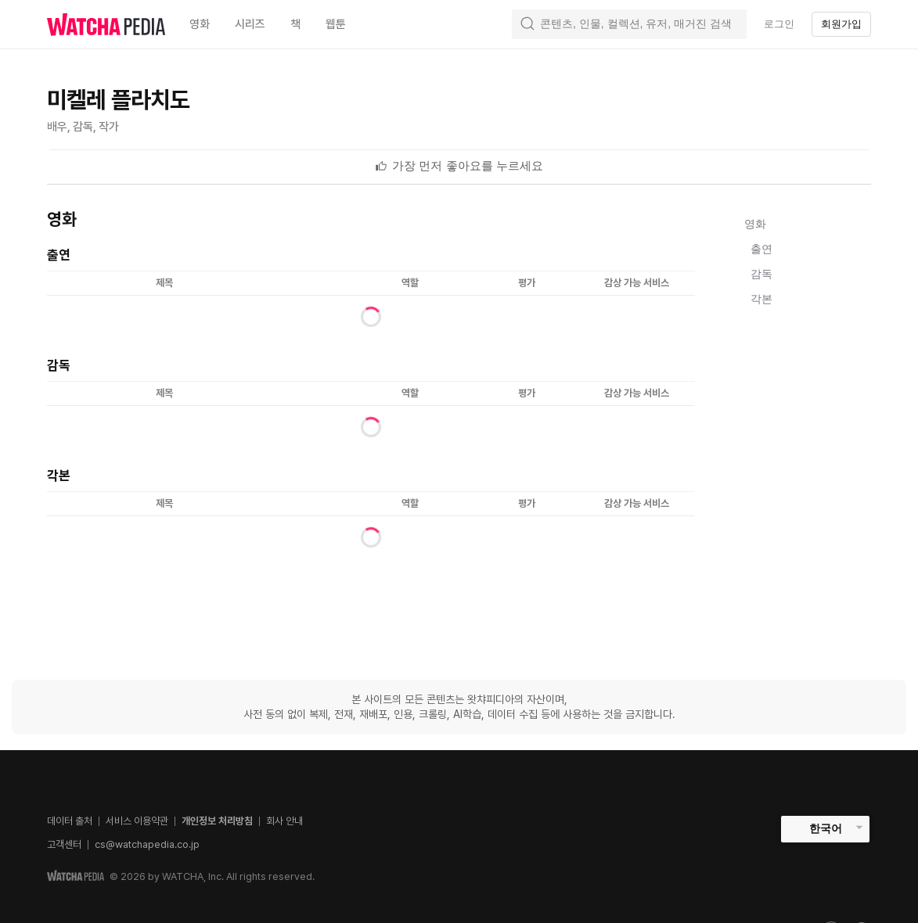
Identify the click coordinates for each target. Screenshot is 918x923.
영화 (755, 223)
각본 (761, 299)
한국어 (825, 828)
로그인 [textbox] (779, 24)
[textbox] (467, 166)
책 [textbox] (295, 24)
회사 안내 (284, 821)
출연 (761, 248)
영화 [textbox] (199, 24)
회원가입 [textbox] (841, 24)
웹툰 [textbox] (336, 24)
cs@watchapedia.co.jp (147, 844)
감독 (761, 274)
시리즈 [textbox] (250, 24)
